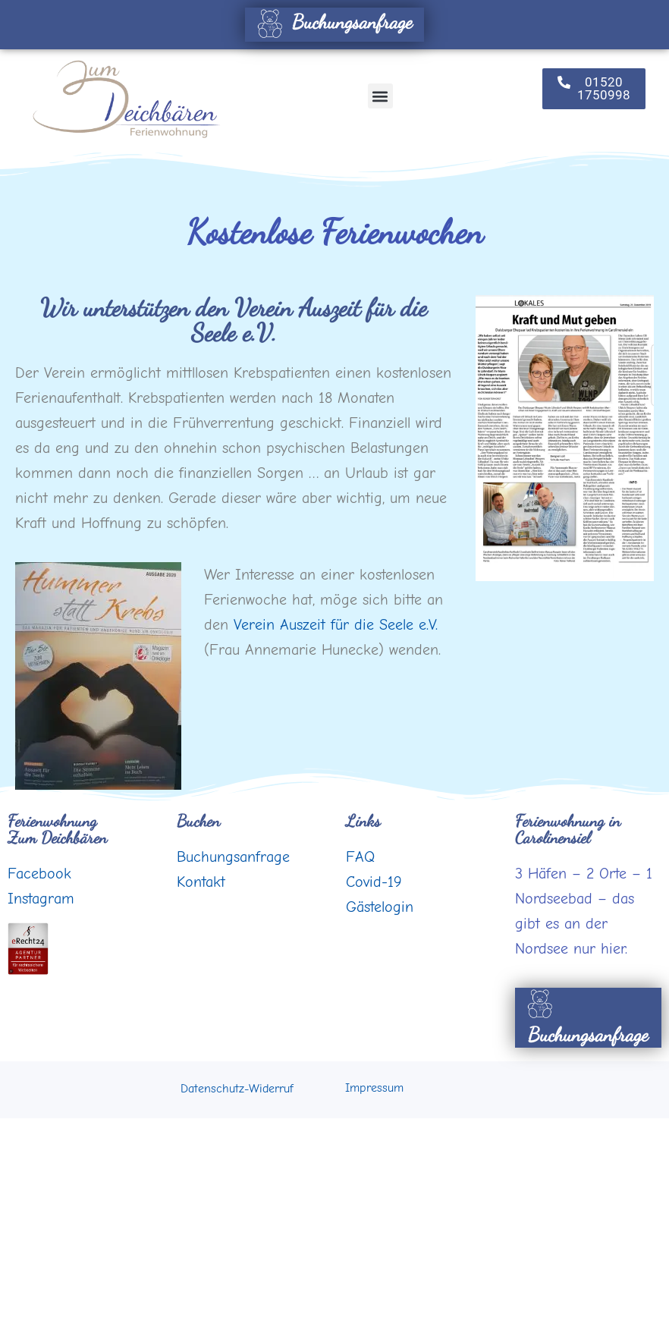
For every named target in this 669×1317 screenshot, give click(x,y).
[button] (380, 95)
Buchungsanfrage (333, 21)
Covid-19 (374, 882)
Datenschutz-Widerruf (237, 1088)
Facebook (39, 873)
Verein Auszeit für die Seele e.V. (336, 624)
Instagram (41, 898)
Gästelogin (379, 907)
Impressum (374, 1088)
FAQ (360, 857)
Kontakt (201, 882)
